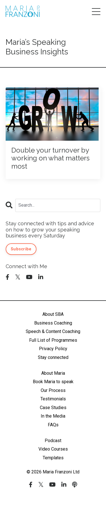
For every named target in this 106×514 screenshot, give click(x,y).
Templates (53, 457)
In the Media (53, 416)
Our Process (53, 390)
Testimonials (53, 399)
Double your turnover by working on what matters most (50, 158)
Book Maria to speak (53, 381)
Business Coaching (53, 323)
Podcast (53, 440)
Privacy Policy (53, 348)
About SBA (53, 314)
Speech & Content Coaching (53, 331)
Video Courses (53, 449)
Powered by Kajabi (53, 499)
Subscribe (21, 249)
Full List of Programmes (53, 340)
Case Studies (53, 407)
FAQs (53, 424)
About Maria (53, 373)
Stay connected (53, 357)
